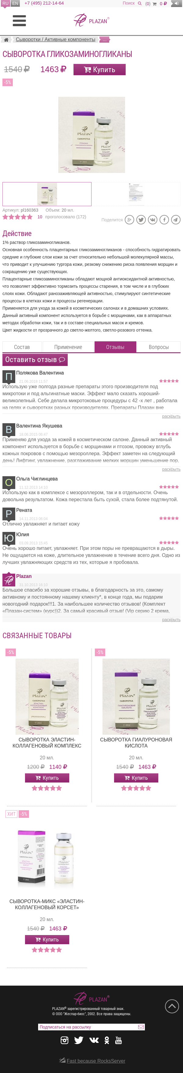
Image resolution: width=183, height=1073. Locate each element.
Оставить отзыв (35, 359)
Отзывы (115, 347)
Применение (68, 347)
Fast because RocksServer (96, 1061)
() (150, 3)
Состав (22, 347)
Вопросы (159, 347)
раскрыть (171, 416)
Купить (104, 69)
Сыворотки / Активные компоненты (55, 39)
